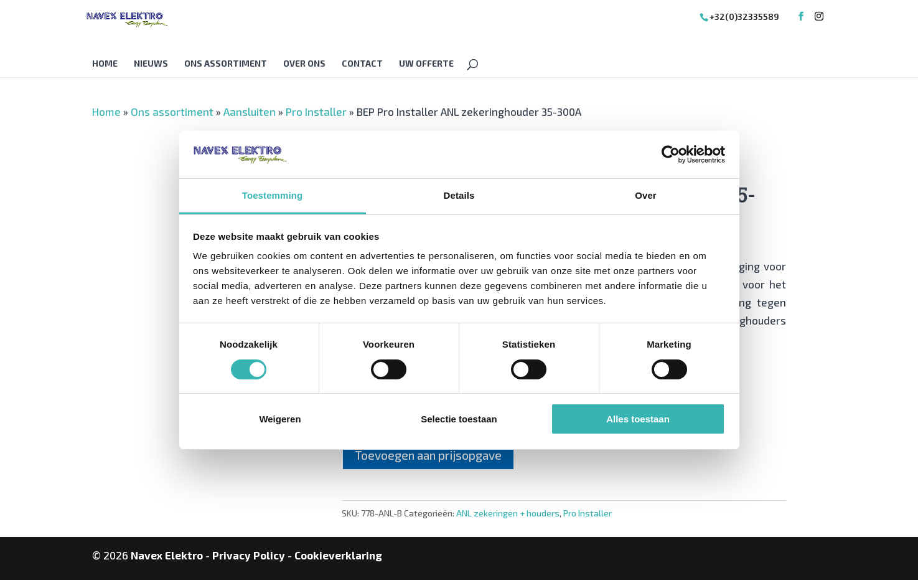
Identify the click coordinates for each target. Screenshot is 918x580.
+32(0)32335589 (744, 16)
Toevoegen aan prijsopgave (428, 455)
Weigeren (280, 419)
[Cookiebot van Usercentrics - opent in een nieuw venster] (670, 154)
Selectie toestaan (459, 419)
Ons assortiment (225, 64)
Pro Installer (316, 111)
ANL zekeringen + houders (508, 513)
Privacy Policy (248, 555)
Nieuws (151, 64)
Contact (362, 64)
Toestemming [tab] (272, 195)
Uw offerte (426, 64)
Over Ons (304, 64)
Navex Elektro (167, 555)
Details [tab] (459, 195)
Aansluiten (249, 111)
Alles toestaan (638, 419)
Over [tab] (646, 195)
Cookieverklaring (338, 555)
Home (105, 64)
